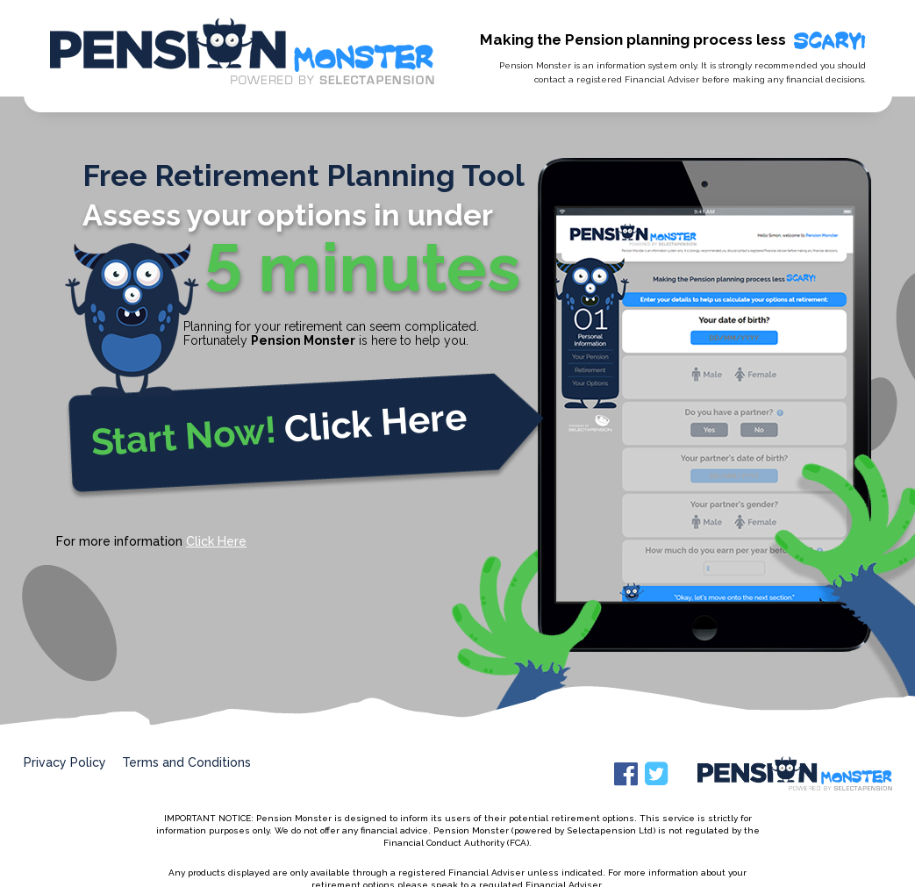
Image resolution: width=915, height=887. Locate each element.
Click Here (216, 541)
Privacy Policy (65, 762)
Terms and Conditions (186, 762)
